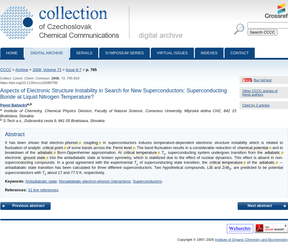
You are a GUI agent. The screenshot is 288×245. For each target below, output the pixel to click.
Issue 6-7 (74, 69)
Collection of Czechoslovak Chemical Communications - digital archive (66, 5)
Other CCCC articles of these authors (260, 92)
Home (12, 53)
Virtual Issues (172, 53)
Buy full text (263, 80)
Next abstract (260, 205)
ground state (34, 157)
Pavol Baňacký (13, 105)
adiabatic (45, 152)
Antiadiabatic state (41, 181)
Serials (84, 53)
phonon (71, 142)
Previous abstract (28, 205)
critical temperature (140, 152)
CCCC (5, 69)
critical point (53, 147)
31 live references (43, 190)
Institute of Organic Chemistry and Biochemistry (251, 239)
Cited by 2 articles (256, 105)
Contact (239, 53)
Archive (21, 69)
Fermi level (122, 147)
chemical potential (252, 147)
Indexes (209, 53)
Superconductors (147, 181)
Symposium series (124, 53)
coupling (91, 142)
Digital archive (47, 53)
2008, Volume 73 (47, 69)
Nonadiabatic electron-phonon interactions (95, 181)
